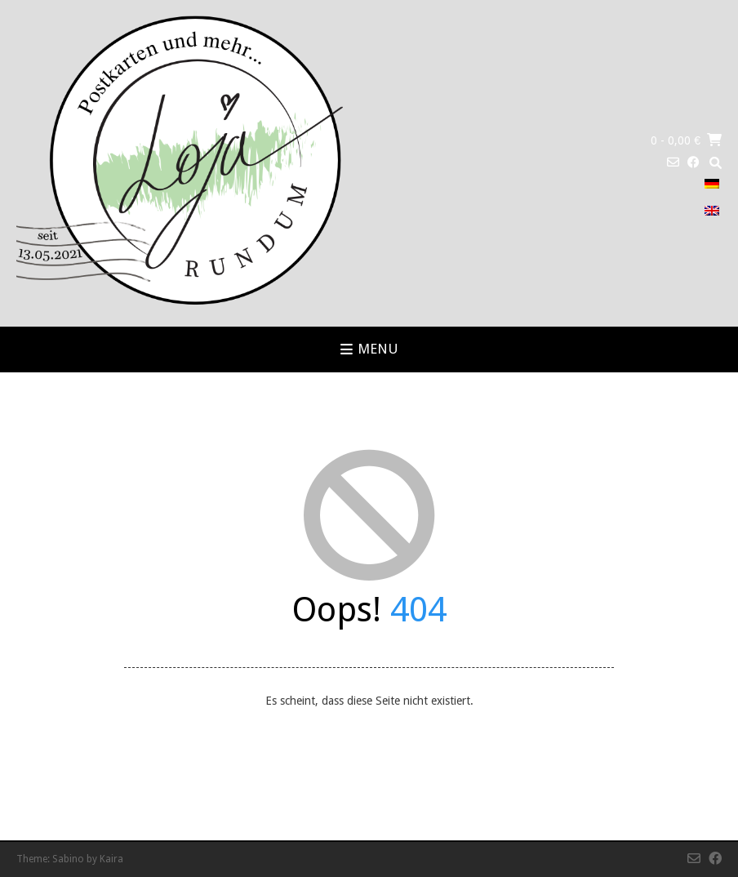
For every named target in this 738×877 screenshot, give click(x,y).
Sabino (68, 859)
